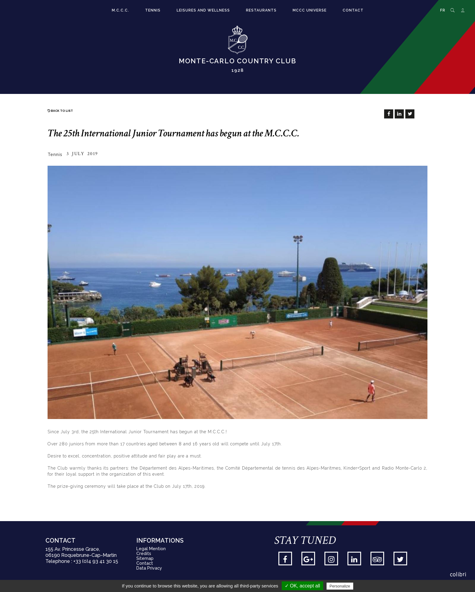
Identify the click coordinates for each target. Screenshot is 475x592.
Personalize (340, 586)
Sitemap (145, 558)
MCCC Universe (310, 10)
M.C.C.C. (120, 10)
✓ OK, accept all (302, 585)
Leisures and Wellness (203, 10)
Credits (143, 553)
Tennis (153, 10)
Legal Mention (151, 548)
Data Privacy (149, 568)
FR (442, 10)
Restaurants (261, 10)
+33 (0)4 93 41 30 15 (95, 561)
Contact (353, 10)
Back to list (60, 110)
